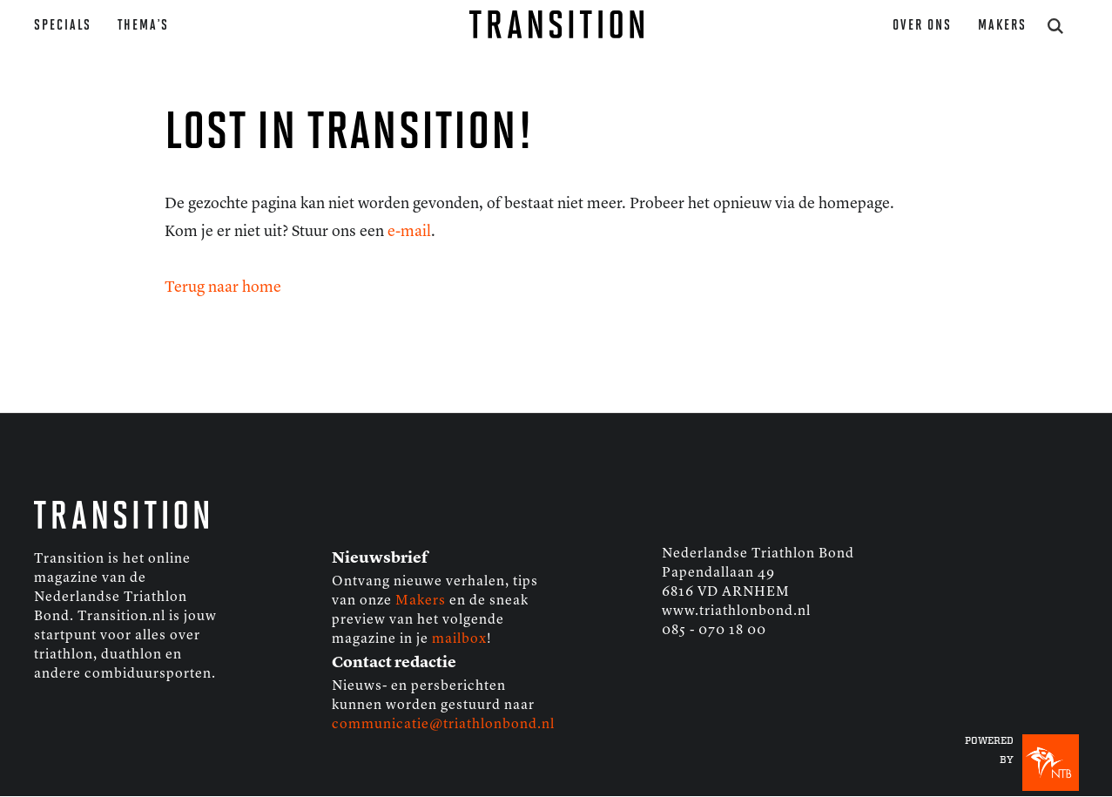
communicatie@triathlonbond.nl (443, 725)
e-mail (409, 232)
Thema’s (143, 25)
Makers (1002, 25)
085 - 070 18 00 (714, 631)
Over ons (922, 25)
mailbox (459, 639)
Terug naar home (223, 287)
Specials (62, 25)
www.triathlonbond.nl (736, 611)
